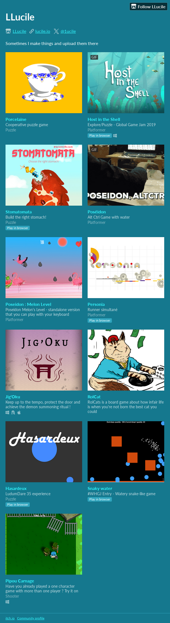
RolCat (94, 396)
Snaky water (100, 488)
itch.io (10, 618)
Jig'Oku (13, 396)
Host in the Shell (104, 119)
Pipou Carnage (20, 580)
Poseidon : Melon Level (28, 304)
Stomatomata (19, 211)
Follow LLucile (148, 6)
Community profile (30, 618)
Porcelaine (16, 119)
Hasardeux (16, 488)
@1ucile (68, 31)
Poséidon (97, 211)
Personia (96, 304)
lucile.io (42, 31)
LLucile (19, 31)
